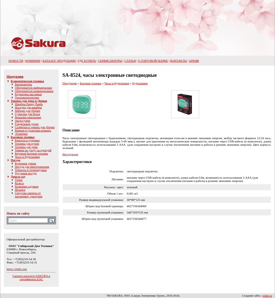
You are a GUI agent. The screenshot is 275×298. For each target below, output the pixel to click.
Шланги (20, 189)
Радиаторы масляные (28, 94)
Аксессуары (22, 120)
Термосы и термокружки (30, 170)
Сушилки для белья (27, 114)
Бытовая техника (22, 137)
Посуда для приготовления (32, 166)
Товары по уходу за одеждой (33, 150)
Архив (194, 60)
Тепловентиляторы (27, 97)
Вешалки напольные (28, 117)
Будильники (140, 83)
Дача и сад (18, 176)
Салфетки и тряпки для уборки (35, 127)
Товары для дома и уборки (29, 100)
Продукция (15, 76)
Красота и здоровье (27, 140)
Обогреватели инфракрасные (33, 87)
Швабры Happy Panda (29, 104)
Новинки (32, 60)
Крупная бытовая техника (31, 153)
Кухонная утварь (25, 163)
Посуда (15, 160)
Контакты (178, 60)
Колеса (19, 183)
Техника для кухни (27, 143)
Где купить (87, 60)
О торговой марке (153, 60)
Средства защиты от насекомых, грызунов (28, 194)
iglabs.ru (267, 295)
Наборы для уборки (27, 110)
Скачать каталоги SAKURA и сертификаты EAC (31, 277)
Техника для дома (26, 146)
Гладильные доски (26, 123)
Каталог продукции (59, 60)
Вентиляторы (23, 84)
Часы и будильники (27, 156)
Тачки (19, 179)
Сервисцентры (110, 60)
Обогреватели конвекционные (34, 90)
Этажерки (21, 133)
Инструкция (70, 154)
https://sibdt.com (17, 269)
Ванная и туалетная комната (33, 130)
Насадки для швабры (28, 107)
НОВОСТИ (16, 60)
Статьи (130, 60)
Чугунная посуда (26, 173)
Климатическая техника (27, 81)
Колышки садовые (26, 186)
